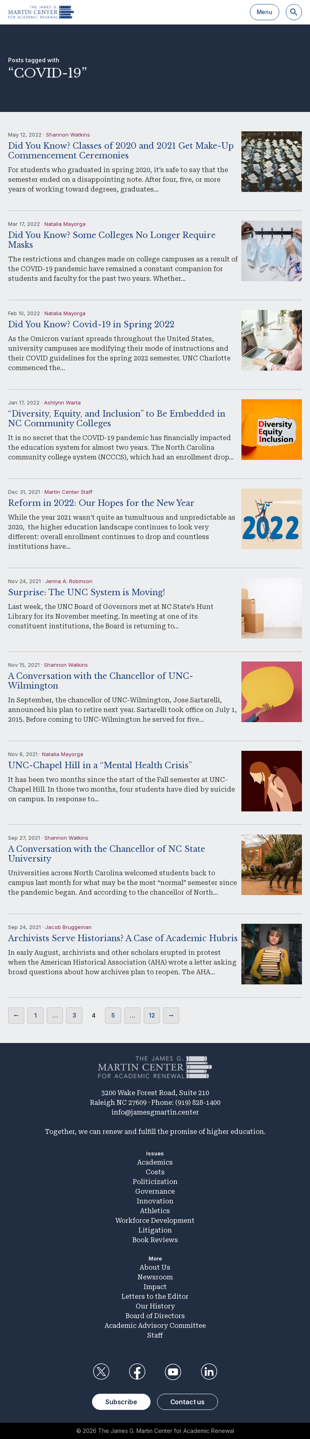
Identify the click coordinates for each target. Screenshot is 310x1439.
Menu (264, 11)
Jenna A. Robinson (68, 581)
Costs (155, 1172)
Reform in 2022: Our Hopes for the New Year (101, 503)
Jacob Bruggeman (68, 927)
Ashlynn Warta (62, 402)
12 (152, 1015)
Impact (155, 1287)
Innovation (155, 1201)
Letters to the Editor (155, 1296)
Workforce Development (155, 1220)
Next (171, 1015)
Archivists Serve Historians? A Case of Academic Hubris (123, 938)
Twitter (101, 1372)
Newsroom (155, 1277)
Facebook (137, 1372)
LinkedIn (209, 1372)
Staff (155, 1335)
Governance (155, 1191)
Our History (155, 1306)
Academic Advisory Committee (155, 1325)
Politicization (155, 1182)
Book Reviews (155, 1240)
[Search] (294, 12)
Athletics (155, 1211)
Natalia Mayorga (65, 224)
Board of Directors (155, 1316)
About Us (155, 1267)
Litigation (155, 1230)
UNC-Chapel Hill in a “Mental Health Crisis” (100, 765)
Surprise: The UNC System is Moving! (86, 592)
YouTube (173, 1372)
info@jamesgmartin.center (155, 1112)
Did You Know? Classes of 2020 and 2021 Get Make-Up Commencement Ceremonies (121, 150)
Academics (155, 1162)
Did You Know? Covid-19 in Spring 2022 (91, 324)
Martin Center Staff (68, 492)
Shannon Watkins (68, 134)
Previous (16, 1015)
